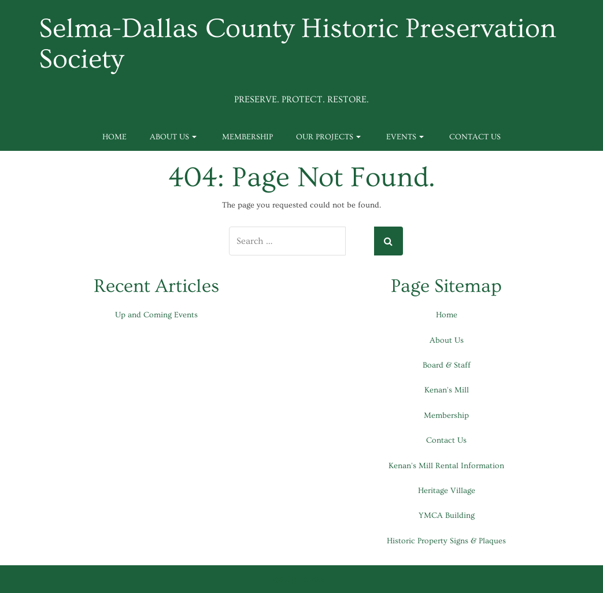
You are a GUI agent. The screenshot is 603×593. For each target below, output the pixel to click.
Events (405, 137)
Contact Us (475, 137)
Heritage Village (446, 490)
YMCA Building (447, 515)
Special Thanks (297, 579)
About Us (173, 137)
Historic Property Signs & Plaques (446, 541)
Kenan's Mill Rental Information (446, 465)
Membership (247, 137)
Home (114, 137)
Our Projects (328, 137)
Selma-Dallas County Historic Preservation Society (297, 44)
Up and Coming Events (156, 315)
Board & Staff (447, 365)
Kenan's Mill (446, 390)
